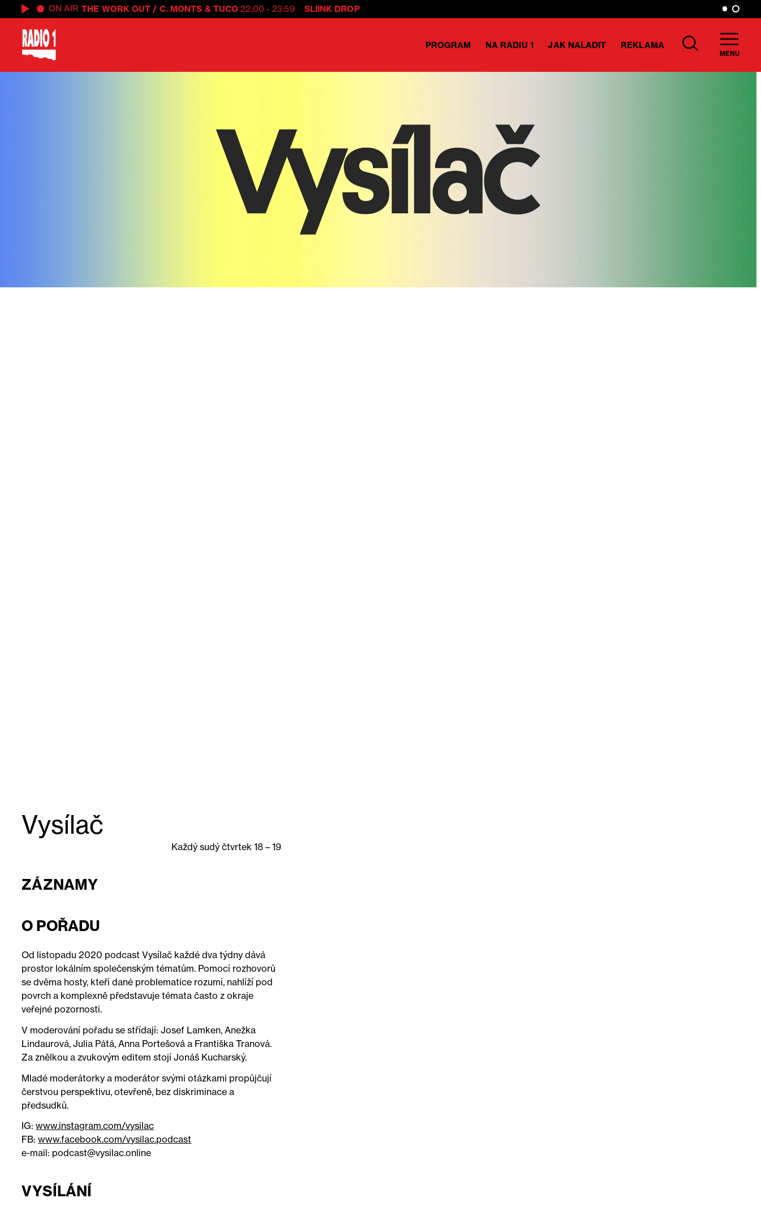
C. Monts (181, 8)
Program (448, 45)
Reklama (642, 45)
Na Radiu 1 (509, 45)
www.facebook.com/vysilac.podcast (114, 1139)
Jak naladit (577, 45)
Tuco (225, 8)
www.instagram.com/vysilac (95, 1125)
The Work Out (116, 8)
